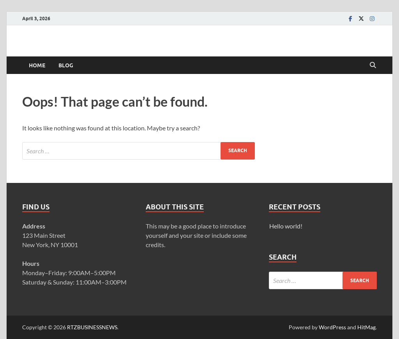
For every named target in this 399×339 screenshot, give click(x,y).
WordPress (332, 327)
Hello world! (285, 226)
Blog (65, 65)
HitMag (366, 327)
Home (37, 65)
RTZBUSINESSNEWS (92, 327)
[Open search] (373, 65)
